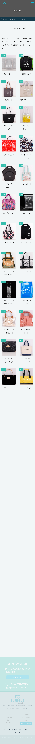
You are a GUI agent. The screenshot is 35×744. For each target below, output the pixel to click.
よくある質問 (27, 718)
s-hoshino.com (22, 737)
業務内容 (27, 715)
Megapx (9, 737)
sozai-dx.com (30, 737)
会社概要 (9, 718)
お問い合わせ (26, 724)
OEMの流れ (9, 723)
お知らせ (27, 720)
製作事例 (12, 19)
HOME (4, 19)
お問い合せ (17, 678)
